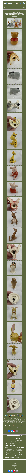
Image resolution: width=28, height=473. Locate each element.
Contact (14, 463)
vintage (20, 441)
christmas (12, 443)
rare (21, 452)
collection (18, 445)
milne (9, 447)
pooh (12, 445)
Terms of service (14, 466)
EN (13, 468)
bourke (12, 457)
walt (10, 438)
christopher (15, 455)
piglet (7, 445)
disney (9, 450)
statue (13, 447)
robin (7, 438)
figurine (21, 447)
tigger (8, 452)
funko (16, 443)
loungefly (13, 453)
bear (6, 447)
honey (23, 457)
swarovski (13, 441)
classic (21, 443)
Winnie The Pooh (14, 461)
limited (16, 447)
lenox (14, 450)
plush (7, 457)
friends (8, 441)
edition (21, 455)
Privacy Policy (14, 465)
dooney (17, 438)
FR (15, 468)
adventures (8, 455)
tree (22, 438)
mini (17, 453)
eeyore (18, 457)
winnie (20, 450)
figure (7, 443)
